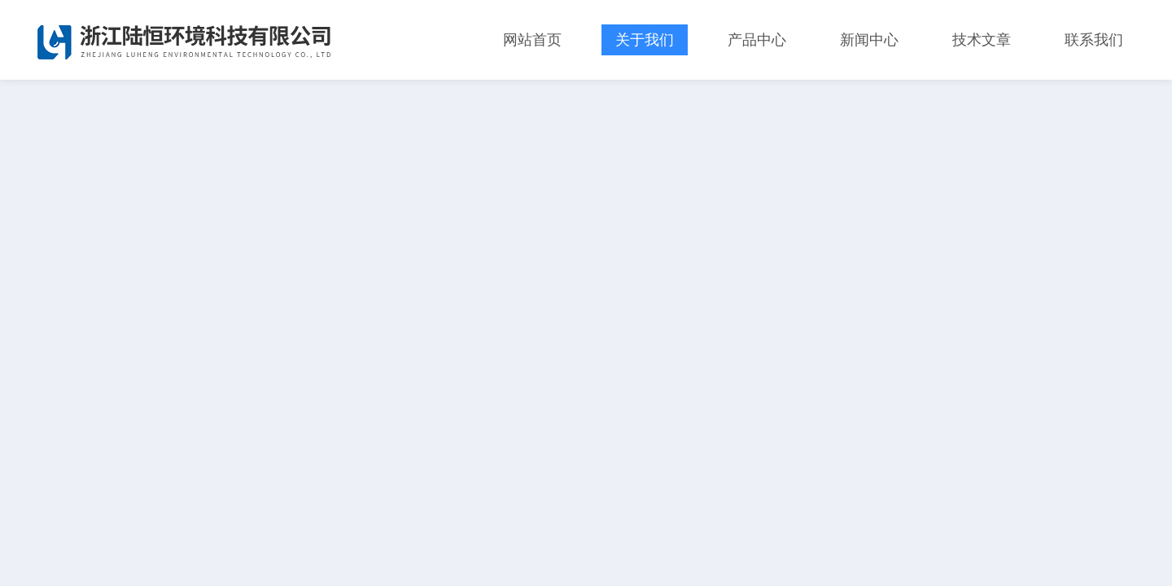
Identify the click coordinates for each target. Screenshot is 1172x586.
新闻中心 (869, 40)
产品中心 (757, 40)
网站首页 (532, 40)
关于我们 (644, 40)
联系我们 (1094, 40)
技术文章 (981, 40)
